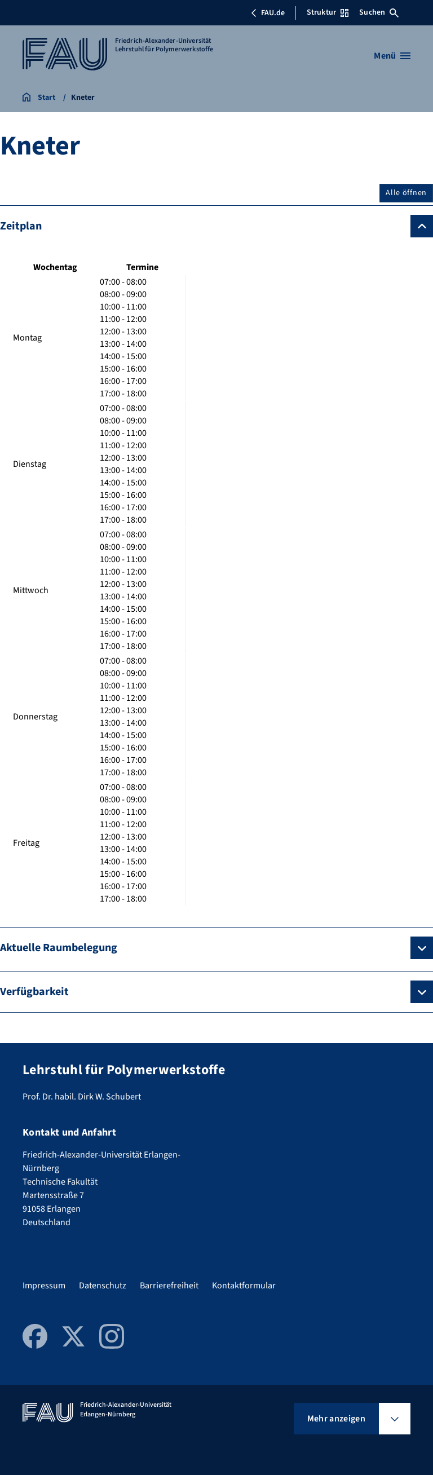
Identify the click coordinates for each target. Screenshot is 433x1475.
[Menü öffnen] (392, 55)
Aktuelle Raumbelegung (58, 948)
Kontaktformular (244, 1285)
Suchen (379, 12)
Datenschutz (102, 1285)
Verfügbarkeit (34, 992)
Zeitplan (21, 226)
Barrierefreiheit (169, 1285)
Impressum (44, 1285)
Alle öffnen (406, 192)
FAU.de (267, 13)
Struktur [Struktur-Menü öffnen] (327, 12)
